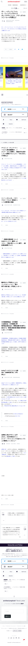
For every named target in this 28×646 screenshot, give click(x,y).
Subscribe (11, 123)
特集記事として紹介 (10, 456)
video (18, 443)
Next (26, 89)
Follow (23, 114)
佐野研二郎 (3, 449)
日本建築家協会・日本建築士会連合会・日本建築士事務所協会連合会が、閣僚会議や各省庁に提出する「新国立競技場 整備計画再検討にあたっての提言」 (13, 326)
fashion (17, 20)
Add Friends (24, 119)
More (24, 128)
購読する (8, 616)
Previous (24, 89)
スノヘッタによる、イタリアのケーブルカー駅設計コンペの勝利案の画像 (9, 200)
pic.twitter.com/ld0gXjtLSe (18, 413)
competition (16, 205)
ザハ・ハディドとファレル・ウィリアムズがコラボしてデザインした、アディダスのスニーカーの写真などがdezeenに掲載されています (13, 29)
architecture (10, 20)
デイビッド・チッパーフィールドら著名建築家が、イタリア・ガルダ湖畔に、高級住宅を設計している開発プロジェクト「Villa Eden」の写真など (13, 151)
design (8, 443)
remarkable (9, 21)
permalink (12, 189)
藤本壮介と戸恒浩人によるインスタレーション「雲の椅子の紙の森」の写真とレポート (11, 284)
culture (13, 443)
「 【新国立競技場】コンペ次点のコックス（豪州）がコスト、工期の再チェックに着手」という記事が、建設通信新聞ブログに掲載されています (13, 255)
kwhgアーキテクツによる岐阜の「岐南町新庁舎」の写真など (9, 372)
